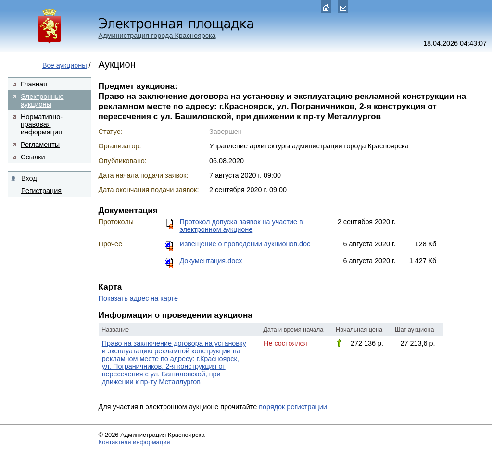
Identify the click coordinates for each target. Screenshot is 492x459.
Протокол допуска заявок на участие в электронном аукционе (241, 225)
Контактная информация (134, 442)
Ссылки (33, 157)
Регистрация (41, 190)
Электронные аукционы (42, 100)
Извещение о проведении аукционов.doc (244, 244)
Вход (29, 178)
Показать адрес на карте (138, 298)
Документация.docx (210, 261)
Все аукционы (64, 65)
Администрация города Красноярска (157, 35)
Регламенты (40, 144)
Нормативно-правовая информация (42, 124)
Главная (34, 84)
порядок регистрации (293, 407)
